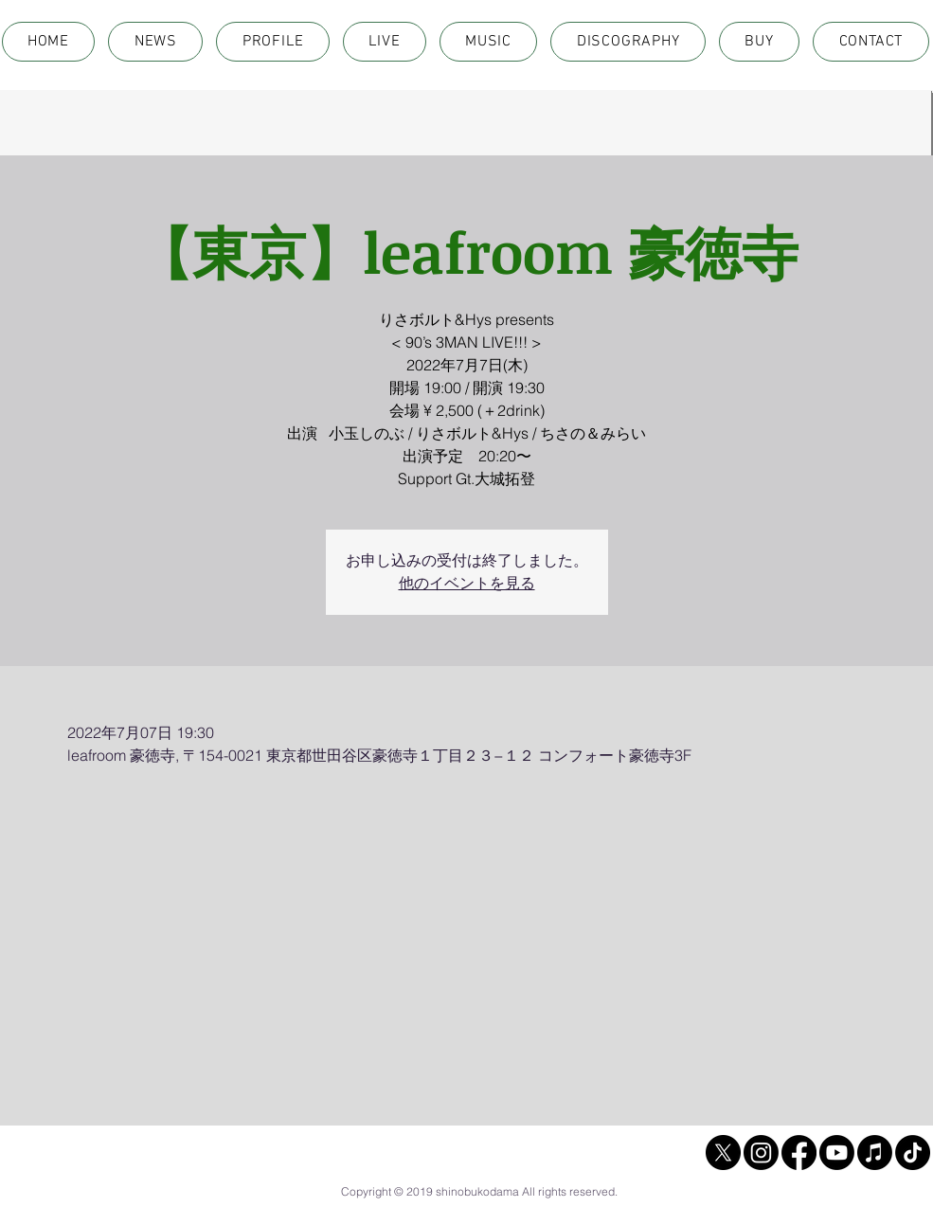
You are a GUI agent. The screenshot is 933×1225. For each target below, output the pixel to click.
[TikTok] (912, 1152)
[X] (723, 1152)
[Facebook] (798, 1152)
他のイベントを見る (467, 583)
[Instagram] (761, 1152)
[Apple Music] (874, 1152)
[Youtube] (836, 1152)
